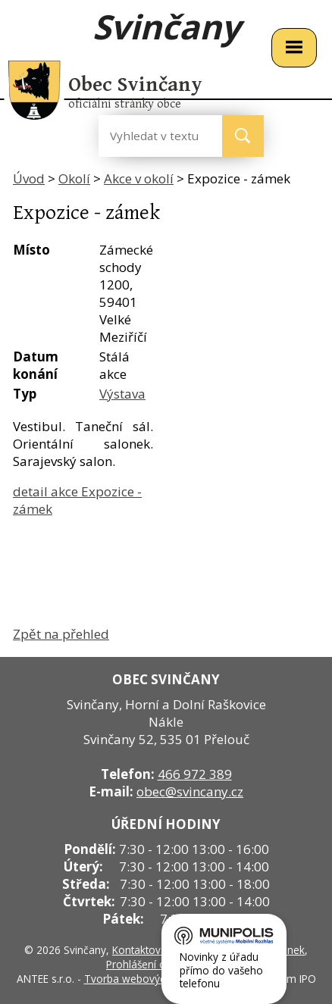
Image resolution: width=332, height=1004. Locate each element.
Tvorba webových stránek (146, 978)
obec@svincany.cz (189, 791)
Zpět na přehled (61, 634)
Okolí (74, 178)
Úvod (29, 178)
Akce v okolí (139, 178)
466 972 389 (195, 774)
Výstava (122, 393)
